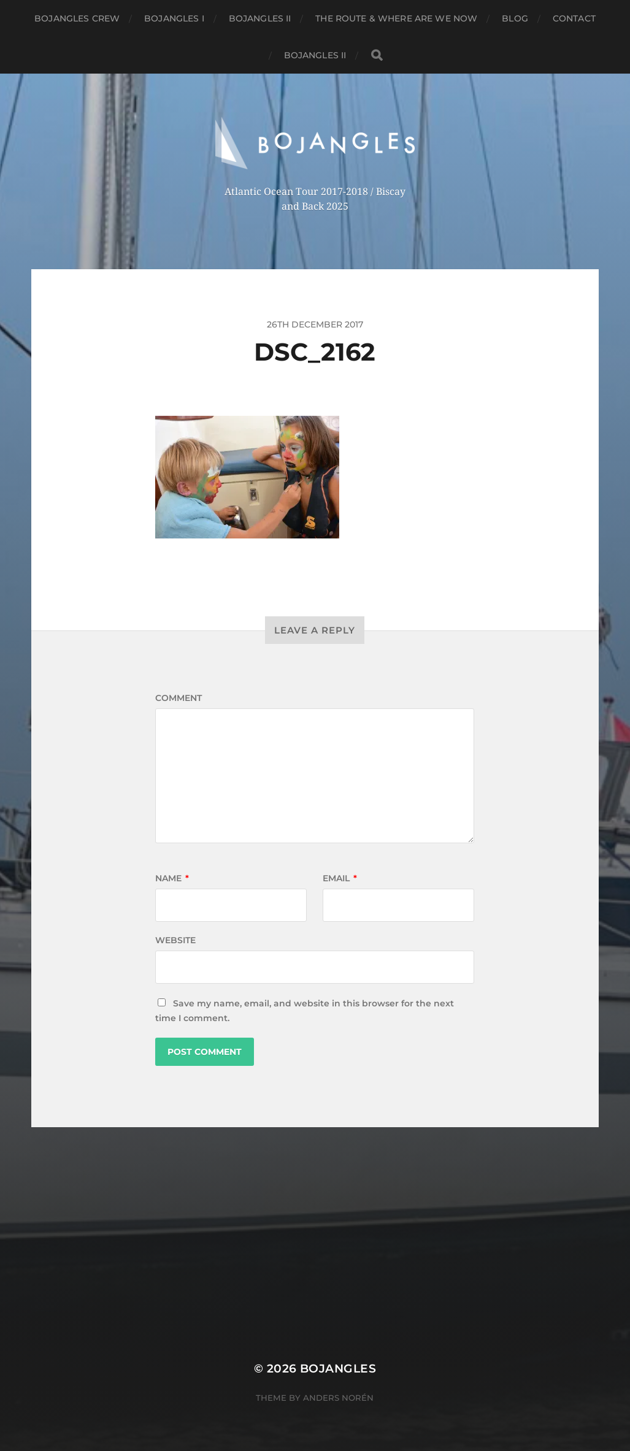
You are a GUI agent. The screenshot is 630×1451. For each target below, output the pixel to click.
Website (175, 940)
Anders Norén (338, 1398)
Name (172, 878)
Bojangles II (260, 18)
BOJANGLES (338, 1368)
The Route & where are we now (396, 18)
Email (340, 878)
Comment (178, 697)
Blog (515, 18)
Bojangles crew (77, 18)
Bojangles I (174, 18)
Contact (574, 18)
